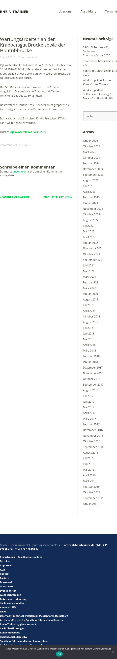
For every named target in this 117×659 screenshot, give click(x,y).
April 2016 (89, 475)
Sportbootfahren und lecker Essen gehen (24, 641)
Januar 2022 (90, 243)
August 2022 (91, 220)
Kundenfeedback (10, 632)
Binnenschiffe (8, 607)
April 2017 (89, 413)
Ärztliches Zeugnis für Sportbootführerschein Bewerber (32, 620)
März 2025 (89, 152)
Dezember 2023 (93, 169)
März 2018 (89, 350)
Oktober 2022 (91, 214)
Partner (4, 578)
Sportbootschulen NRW (13, 636)
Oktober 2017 (91, 379)
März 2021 (89, 277)
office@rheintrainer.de (79, 545)
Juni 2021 (89, 265)
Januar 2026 (90, 140)
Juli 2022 (88, 226)
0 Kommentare (27, 57)
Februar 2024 (91, 163)
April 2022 (89, 237)
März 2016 (89, 481)
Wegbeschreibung (10, 594)
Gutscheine (6, 586)
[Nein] (112, 651)
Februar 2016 (91, 486)
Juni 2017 (89, 401)
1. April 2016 (8, 57)
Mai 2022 (88, 231)
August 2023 (91, 180)
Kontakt (4, 573)
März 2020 (89, 288)
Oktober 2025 (91, 146)
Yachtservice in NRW (12, 603)
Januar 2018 (90, 362)
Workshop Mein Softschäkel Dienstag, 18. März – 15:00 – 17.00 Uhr (98, 94)
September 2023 (93, 175)
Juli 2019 (88, 305)
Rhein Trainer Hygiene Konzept (18, 624)
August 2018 (91, 322)
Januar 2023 (90, 203)
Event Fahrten (8, 590)
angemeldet (20, 171)
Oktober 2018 (91, 316)
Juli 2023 (88, 186)
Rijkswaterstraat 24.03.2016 (28, 132)
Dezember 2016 (93, 430)
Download (6, 582)
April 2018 (89, 345)
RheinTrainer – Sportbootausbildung (21, 557)
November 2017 (93, 373)
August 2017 (91, 390)
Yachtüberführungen (12, 628)
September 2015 (93, 498)
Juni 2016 (89, 464)
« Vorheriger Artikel (15, 197)
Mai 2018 (88, 339)
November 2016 (93, 435)
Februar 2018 (91, 356)
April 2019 (89, 311)
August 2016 (91, 452)
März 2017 (89, 418)
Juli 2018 (88, 328)
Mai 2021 (88, 271)
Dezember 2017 (93, 367)
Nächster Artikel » (58, 197)
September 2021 (93, 260)
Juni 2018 (89, 333)
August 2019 (91, 299)
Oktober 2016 (91, 441)
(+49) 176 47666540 (26, 549)
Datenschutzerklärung (13, 599)
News (24, 145)
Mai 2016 (88, 469)
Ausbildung (88, 11)
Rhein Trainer (14, 11)
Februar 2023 (91, 197)
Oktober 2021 (91, 254)
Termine (111, 11)
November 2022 (93, 209)
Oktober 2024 (91, 157)
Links (3, 611)
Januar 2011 (90, 504)
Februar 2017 (91, 424)
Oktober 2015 (91, 492)
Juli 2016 (88, 458)
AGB (2, 569)
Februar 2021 (91, 282)
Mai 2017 (88, 407)
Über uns (64, 11)
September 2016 (93, 447)
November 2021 (93, 248)
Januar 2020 (90, 294)
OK (59, 654)
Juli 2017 (88, 396)
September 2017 (93, 384)
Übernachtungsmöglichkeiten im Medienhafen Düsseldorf (34, 615)
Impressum (6, 565)
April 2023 (89, 192)
